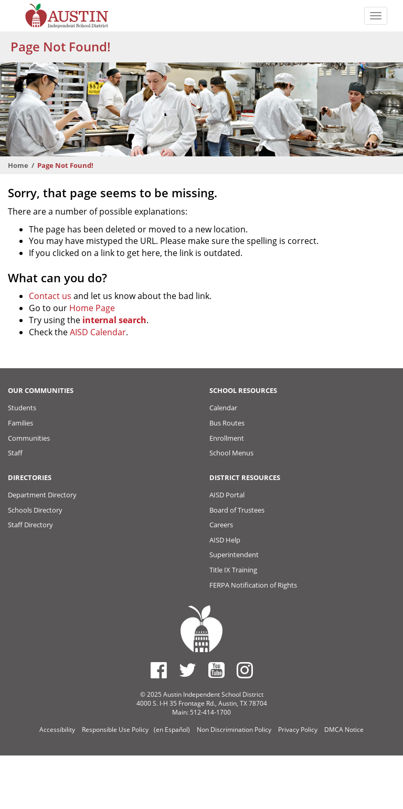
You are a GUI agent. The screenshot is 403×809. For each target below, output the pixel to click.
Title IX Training (233, 569)
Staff (15, 452)
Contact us (50, 296)
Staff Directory (30, 524)
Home (18, 165)
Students (22, 407)
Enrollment (226, 438)
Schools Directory (35, 510)
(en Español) (172, 729)
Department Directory (42, 494)
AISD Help (224, 540)
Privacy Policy (297, 729)
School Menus (231, 452)
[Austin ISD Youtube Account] (216, 670)
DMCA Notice (344, 729)
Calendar (223, 407)
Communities (29, 438)
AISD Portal (227, 494)
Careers (221, 524)
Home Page (92, 308)
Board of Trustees (236, 510)
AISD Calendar (98, 332)
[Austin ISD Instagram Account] (245, 670)
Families (20, 423)
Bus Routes (227, 423)
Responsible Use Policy (115, 729)
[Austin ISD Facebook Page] (158, 670)
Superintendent (234, 554)
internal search (114, 320)
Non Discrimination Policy (234, 729)
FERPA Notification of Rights (253, 585)
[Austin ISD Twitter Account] (187, 670)
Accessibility (57, 729)
